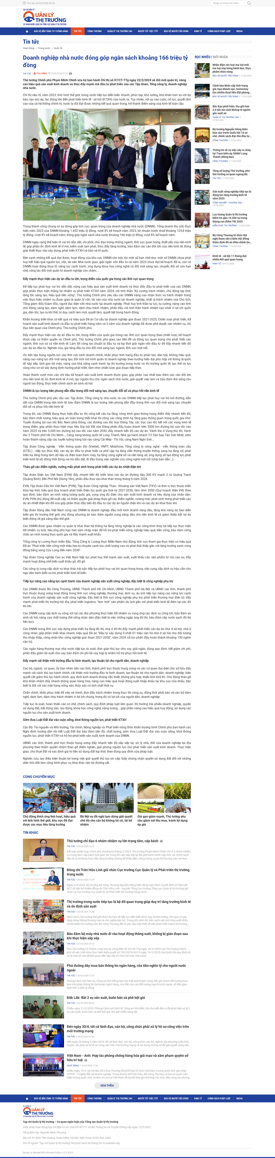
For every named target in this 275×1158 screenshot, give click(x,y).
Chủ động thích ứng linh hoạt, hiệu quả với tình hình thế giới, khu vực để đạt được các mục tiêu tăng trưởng (49, 820)
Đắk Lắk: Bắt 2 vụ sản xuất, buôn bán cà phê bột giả (106, 998)
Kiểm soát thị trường (225, 225)
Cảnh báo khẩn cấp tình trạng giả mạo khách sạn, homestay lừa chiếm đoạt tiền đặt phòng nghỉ (231, 89)
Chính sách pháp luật (219, 31)
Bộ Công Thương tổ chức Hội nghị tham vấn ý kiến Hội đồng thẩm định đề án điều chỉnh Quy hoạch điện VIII (232, 239)
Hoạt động (28, 48)
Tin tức (78, 31)
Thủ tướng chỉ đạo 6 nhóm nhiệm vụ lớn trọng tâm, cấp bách (115, 841)
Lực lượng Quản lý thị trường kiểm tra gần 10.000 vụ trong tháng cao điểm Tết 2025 (230, 218)
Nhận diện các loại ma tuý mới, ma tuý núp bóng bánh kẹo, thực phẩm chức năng (232, 68)
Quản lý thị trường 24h (119, 31)
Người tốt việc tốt (148, 31)
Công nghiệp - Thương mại (227, 202)
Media (239, 31)
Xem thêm (107, 1085)
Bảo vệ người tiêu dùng (176, 31)
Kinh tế (198, 31)
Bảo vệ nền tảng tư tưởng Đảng (51, 31)
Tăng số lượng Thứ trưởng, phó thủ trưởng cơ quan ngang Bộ (231, 172)
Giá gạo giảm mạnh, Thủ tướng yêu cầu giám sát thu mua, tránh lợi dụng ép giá (163, 820)
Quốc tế (58, 48)
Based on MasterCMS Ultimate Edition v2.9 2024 (48, 1152)
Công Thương (94, 31)
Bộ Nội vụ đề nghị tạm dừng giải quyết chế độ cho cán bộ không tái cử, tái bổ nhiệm (106, 820)
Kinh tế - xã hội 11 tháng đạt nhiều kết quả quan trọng (230, 257)
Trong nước (44, 48)
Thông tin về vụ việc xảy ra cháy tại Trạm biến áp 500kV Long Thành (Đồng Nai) (232, 153)
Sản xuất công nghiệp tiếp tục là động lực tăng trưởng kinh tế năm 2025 (232, 195)
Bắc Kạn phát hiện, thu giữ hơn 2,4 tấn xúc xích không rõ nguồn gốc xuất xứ (231, 110)
